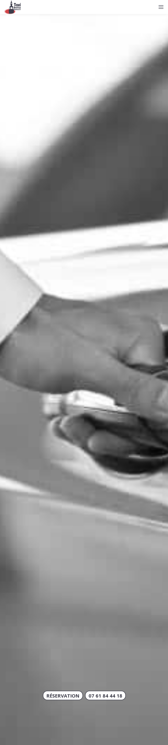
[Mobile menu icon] (161, 7)
